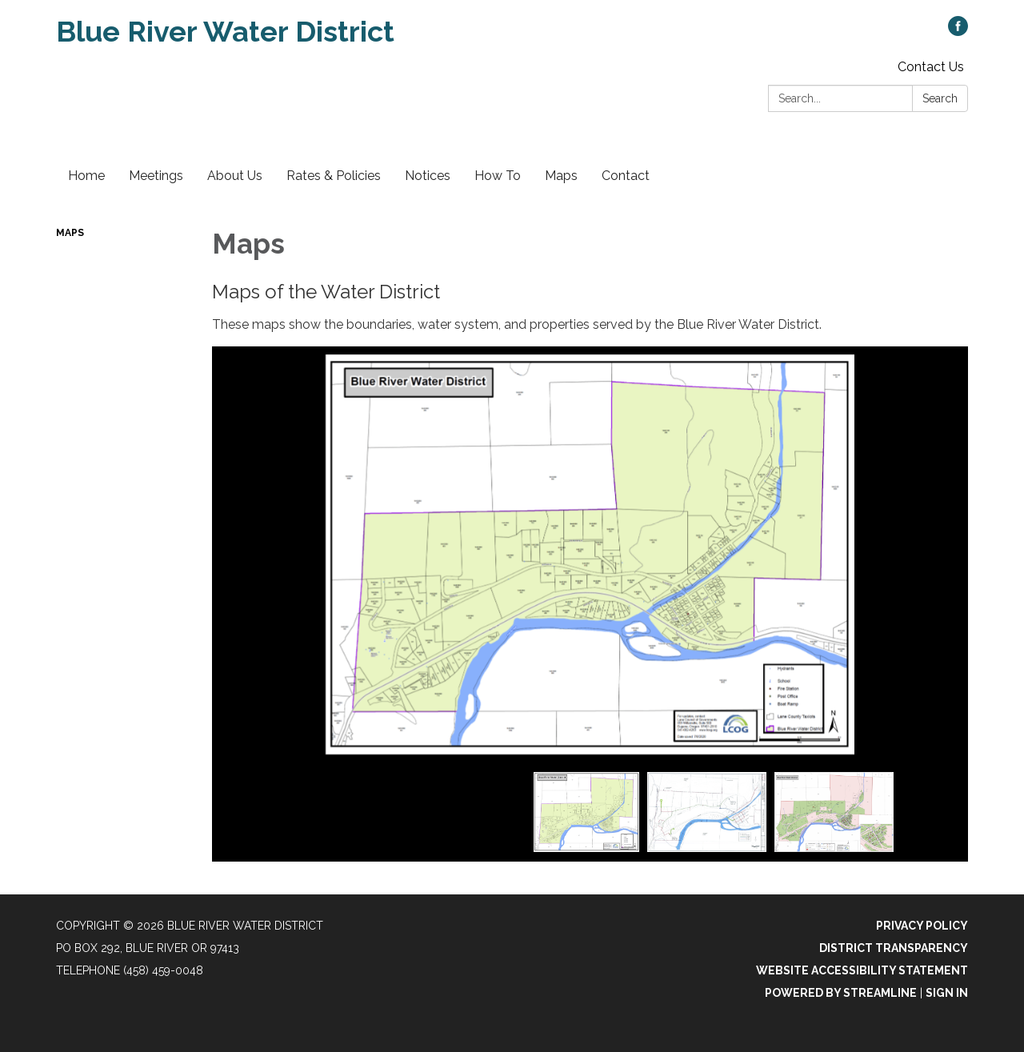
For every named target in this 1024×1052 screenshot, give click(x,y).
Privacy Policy (922, 925)
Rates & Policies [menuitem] (333, 175)
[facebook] (958, 31)
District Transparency (893, 948)
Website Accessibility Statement (862, 970)
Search (940, 98)
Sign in (947, 992)
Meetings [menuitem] (156, 175)
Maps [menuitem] (561, 175)
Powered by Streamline (841, 992)
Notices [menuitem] (427, 175)
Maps (70, 232)
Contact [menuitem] (626, 175)
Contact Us (931, 66)
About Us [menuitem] (234, 175)
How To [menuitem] (497, 175)
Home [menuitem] (86, 175)
